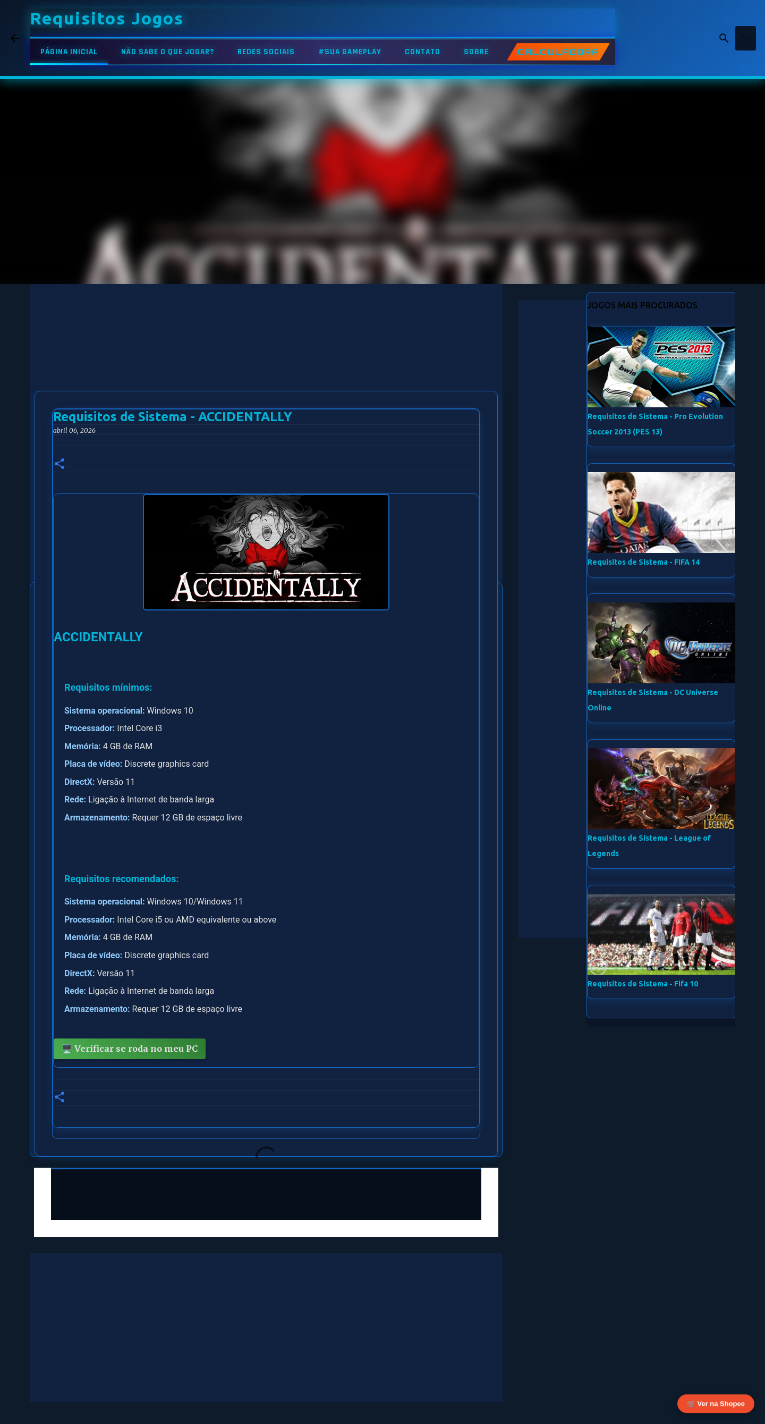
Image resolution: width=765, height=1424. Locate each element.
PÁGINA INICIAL (69, 52)
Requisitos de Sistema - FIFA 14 (644, 562)
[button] (59, 464)
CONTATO (422, 52)
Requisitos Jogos (107, 18)
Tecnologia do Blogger (383, 1409)
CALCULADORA (558, 52)
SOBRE (476, 52)
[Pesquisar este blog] (700, 38)
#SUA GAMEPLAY (349, 52)
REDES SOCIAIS (266, 52)
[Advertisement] (266, 358)
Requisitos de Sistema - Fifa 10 (643, 983)
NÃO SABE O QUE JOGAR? (167, 52)
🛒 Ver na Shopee (716, 1401)
